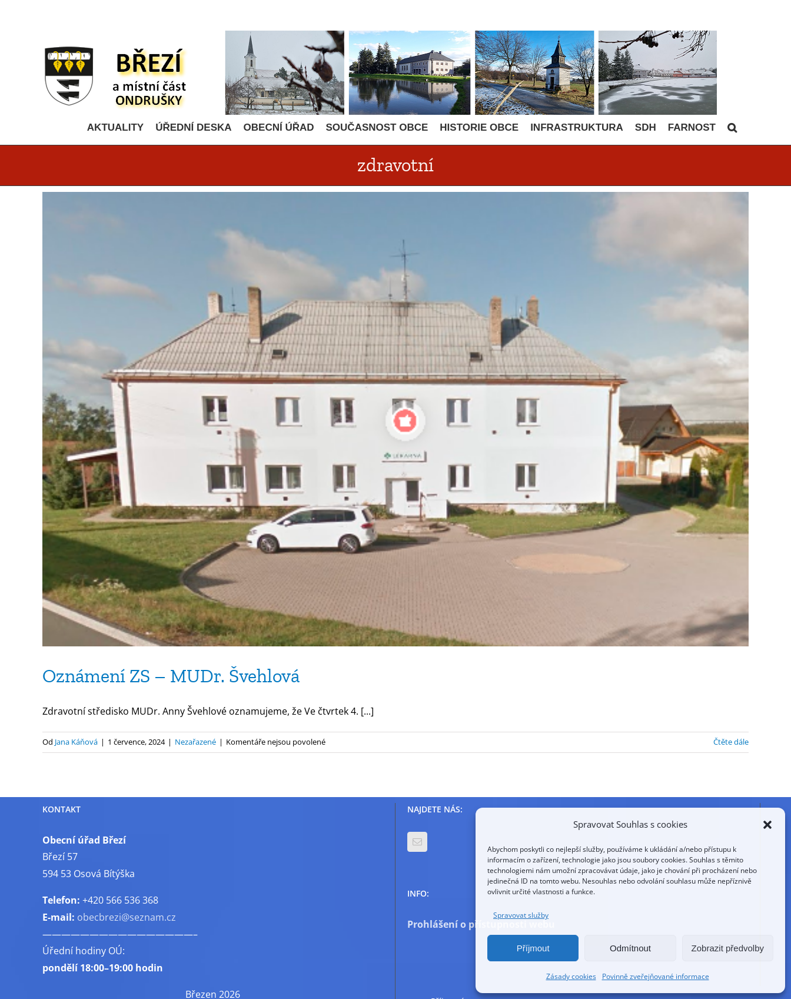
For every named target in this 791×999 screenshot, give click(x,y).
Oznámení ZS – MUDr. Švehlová (171, 676)
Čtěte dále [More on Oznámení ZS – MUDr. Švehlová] (731, 741)
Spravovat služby (521, 915)
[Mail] (417, 842)
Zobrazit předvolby (728, 948)
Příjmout (533, 948)
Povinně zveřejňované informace (655, 976)
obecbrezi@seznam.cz (126, 917)
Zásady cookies (571, 976)
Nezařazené (195, 741)
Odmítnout (630, 948)
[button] (767, 825)
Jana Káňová (76, 741)
